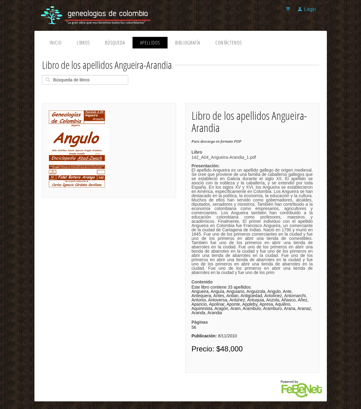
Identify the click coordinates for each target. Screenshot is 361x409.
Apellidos (150, 42)
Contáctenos (228, 42)
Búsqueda (115, 42)
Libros (83, 42)
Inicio (56, 42)
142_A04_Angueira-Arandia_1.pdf (252, 215)
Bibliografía (187, 42)
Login (310, 9)
